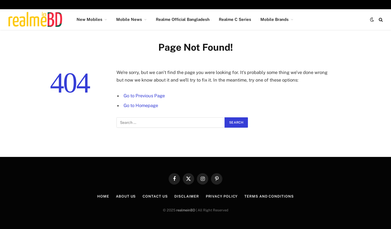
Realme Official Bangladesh (183, 19)
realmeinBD (185, 210)
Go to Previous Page (144, 95)
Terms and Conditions (269, 196)
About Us (126, 196)
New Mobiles (89, 19)
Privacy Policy (222, 196)
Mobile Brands (274, 19)
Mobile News (129, 19)
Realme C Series (235, 19)
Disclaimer (186, 196)
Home (103, 196)
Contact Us (155, 196)
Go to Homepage (141, 105)
